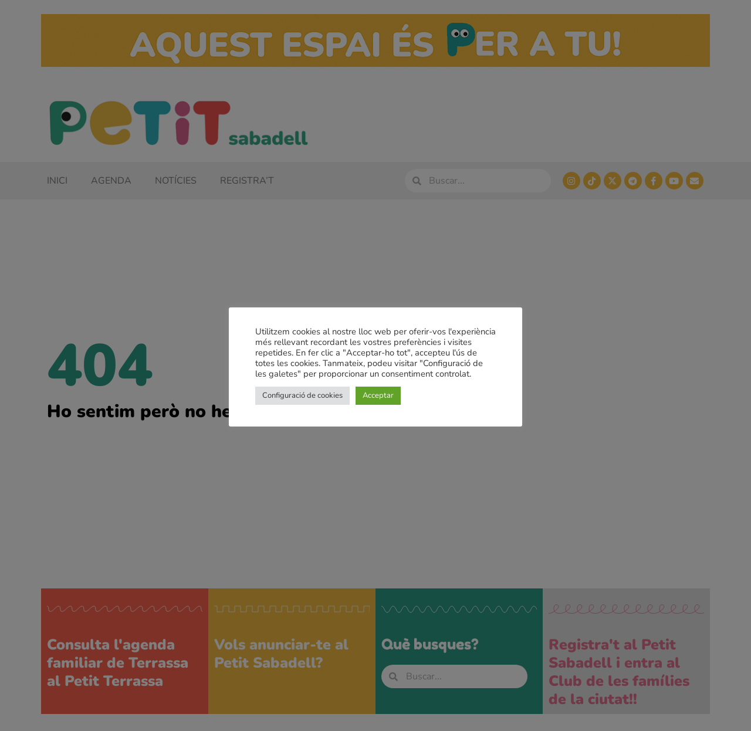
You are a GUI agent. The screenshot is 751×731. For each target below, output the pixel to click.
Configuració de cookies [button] (302, 395)
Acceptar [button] (378, 395)
